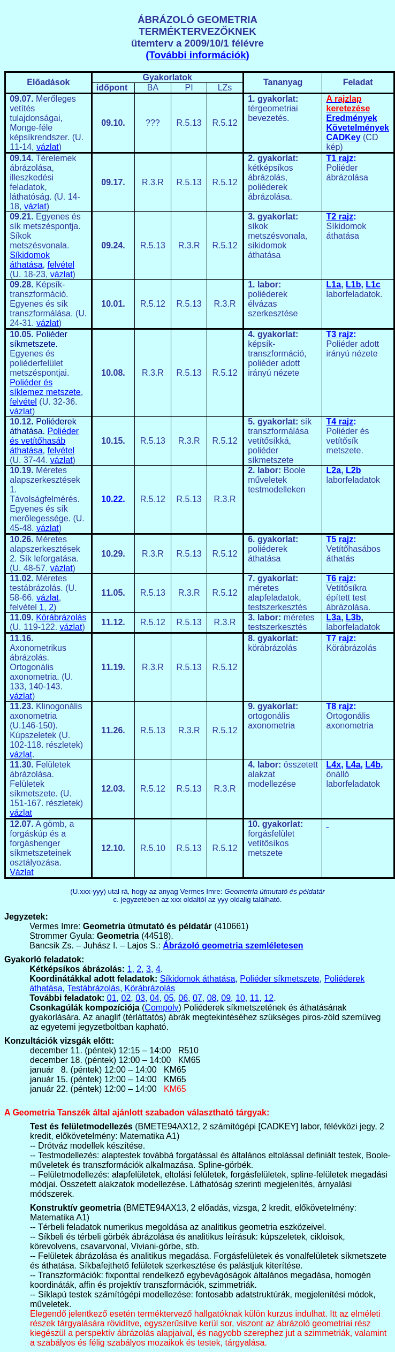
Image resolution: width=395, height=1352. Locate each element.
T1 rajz (340, 158)
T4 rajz (340, 421)
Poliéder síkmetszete (280, 978)
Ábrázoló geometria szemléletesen (233, 945)
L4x (333, 764)
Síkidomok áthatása (30, 259)
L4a (353, 764)
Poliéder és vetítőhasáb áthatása (44, 441)
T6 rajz (340, 578)
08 (212, 997)
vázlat (47, 146)
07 (197, 997)
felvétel (60, 264)
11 (255, 997)
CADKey (343, 137)
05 (169, 997)
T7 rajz (340, 638)
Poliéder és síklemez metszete (45, 387)
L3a (333, 617)
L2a (333, 470)
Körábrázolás (61, 617)
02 (126, 997)
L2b (353, 470)
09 (226, 997)
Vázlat (21, 872)
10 (240, 997)
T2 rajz (340, 216)
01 (112, 997)
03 (140, 997)
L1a (333, 284)
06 (183, 997)
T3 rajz (340, 334)
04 (154, 997)
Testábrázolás (93, 988)
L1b (353, 284)
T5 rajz (340, 539)
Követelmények (357, 127)
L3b (353, 617)
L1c (373, 284)
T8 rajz (340, 706)
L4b (372, 764)
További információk (197, 54)
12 (269, 997)
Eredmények (351, 118)
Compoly (161, 1007)
